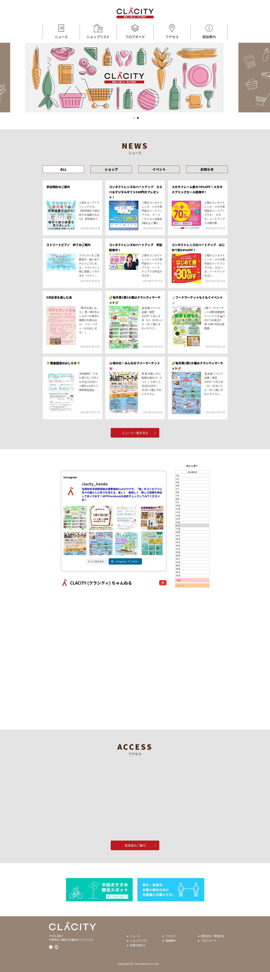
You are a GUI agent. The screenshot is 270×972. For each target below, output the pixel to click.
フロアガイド (135, 31)
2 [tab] (138, 118)
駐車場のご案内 (135, 845)
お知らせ (207, 169)
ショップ (111, 169)
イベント (159, 169)
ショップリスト (98, 31)
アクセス (172, 31)
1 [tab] (134, 118)
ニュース (61, 31)
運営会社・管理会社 (212, 936)
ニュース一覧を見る (135, 433)
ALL (63, 169)
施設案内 (209, 31)
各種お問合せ (137, 945)
